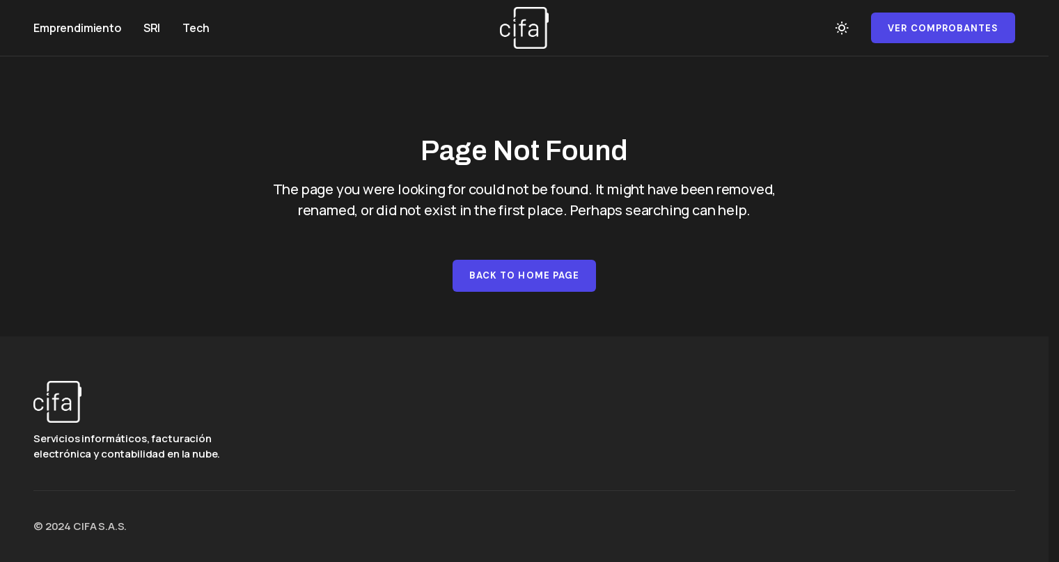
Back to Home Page (524, 275)
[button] (842, 28)
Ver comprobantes (943, 28)
